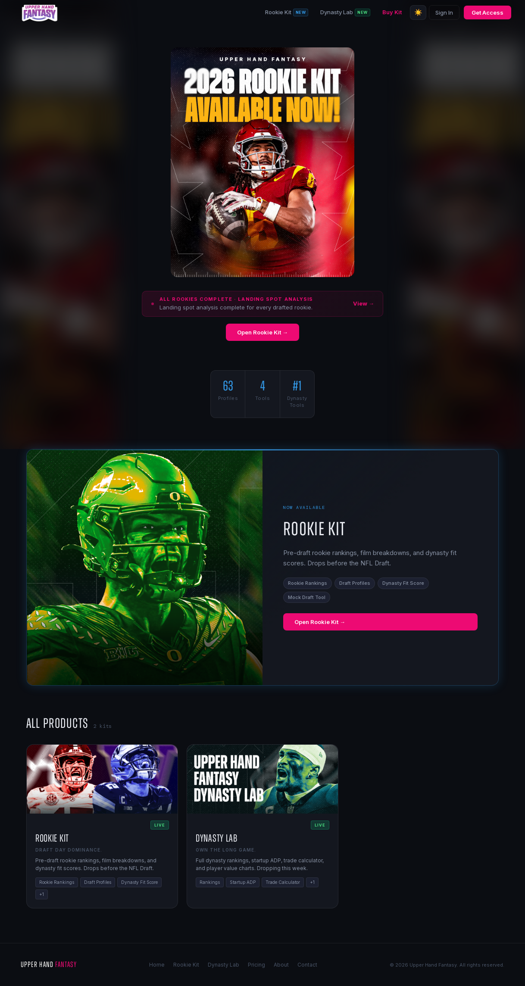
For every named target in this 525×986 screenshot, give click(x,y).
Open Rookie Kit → (262, 332)
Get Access (487, 12)
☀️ (418, 12)
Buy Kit (392, 12)
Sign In (444, 12)
